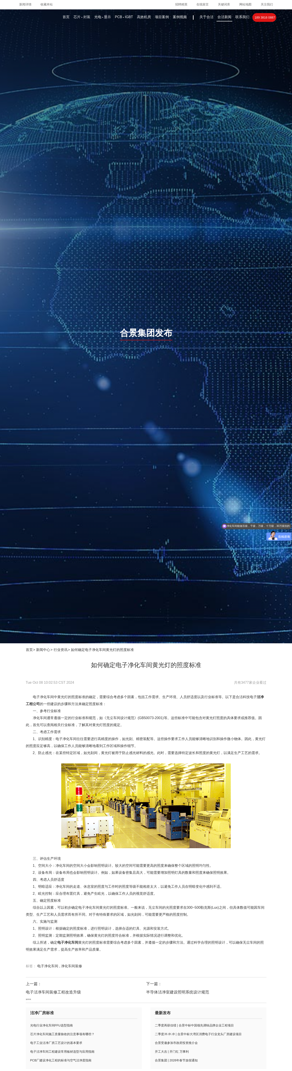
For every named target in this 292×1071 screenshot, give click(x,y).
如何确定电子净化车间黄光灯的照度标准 (102, 650)
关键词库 (224, 4)
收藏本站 (46, 4)
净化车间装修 (71, 966)
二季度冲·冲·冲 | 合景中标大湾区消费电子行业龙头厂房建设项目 (198, 1034)
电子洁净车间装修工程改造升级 (53, 992)
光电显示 (102, 17)
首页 (66, 17)
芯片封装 (81, 17)
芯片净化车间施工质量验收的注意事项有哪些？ (62, 1034)
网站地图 (245, 4)
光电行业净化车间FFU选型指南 (51, 1025)
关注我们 (267, 4)
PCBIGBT (124, 17)
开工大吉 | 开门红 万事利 (172, 1051)
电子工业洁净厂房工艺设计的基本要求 (56, 1043)
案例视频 (180, 17)
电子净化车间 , (49, 966)
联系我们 (242, 17)
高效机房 (144, 17)
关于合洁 (206, 17)
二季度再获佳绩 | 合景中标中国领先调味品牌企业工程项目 (194, 1025)
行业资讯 (61, 650)
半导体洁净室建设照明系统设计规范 (177, 992)
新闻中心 (43, 650)
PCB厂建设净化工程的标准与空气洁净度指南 (61, 1060)
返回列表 (28, 999)
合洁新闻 (224, 17)
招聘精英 (181, 4)
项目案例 (162, 17)
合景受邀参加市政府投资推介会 (176, 1043)
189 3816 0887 (265, 17)
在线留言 (202, 4)
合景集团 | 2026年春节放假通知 (176, 1060)
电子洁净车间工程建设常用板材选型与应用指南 (62, 1051)
